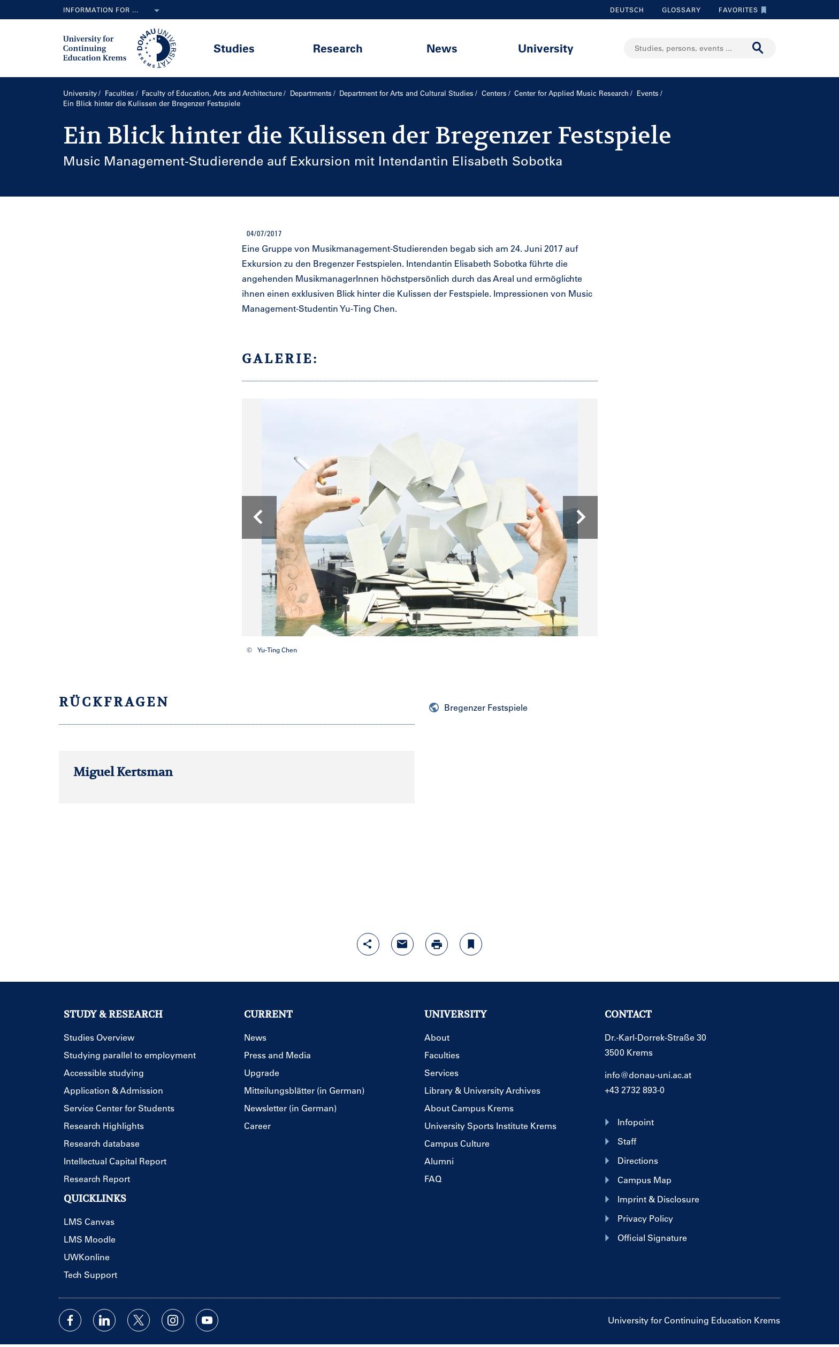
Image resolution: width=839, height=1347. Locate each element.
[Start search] (758, 48)
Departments (311, 92)
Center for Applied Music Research (571, 92)
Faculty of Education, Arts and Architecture (212, 92)
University (546, 48)
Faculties (119, 92)
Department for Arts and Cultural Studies (406, 92)
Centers (494, 92)
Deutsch (627, 9)
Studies (234, 48)
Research (338, 48)
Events (648, 92)
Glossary (677, 9)
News (441, 48)
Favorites (740, 9)
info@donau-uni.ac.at (648, 1074)
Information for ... (113, 10)
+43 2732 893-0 (635, 1089)
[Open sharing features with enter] (368, 944)
